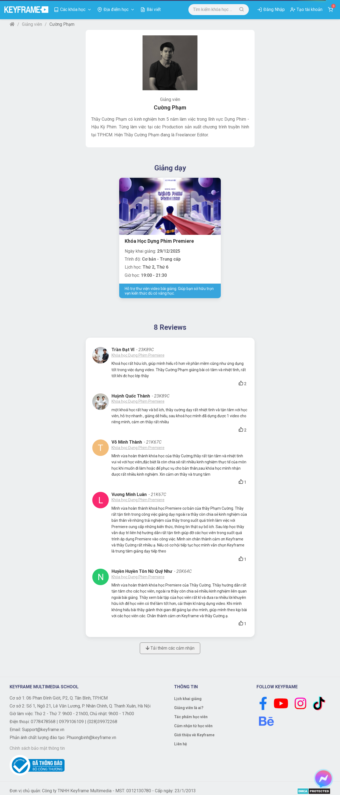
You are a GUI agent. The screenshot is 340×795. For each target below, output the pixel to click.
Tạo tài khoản (309, 9)
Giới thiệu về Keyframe (194, 735)
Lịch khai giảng (188, 699)
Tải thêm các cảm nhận (170, 648)
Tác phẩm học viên (191, 717)
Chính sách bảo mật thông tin (37, 748)
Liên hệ (180, 744)
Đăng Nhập (274, 9)
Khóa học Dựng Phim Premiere (138, 355)
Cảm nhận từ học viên (193, 726)
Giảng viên (32, 24)
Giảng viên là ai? (189, 708)
